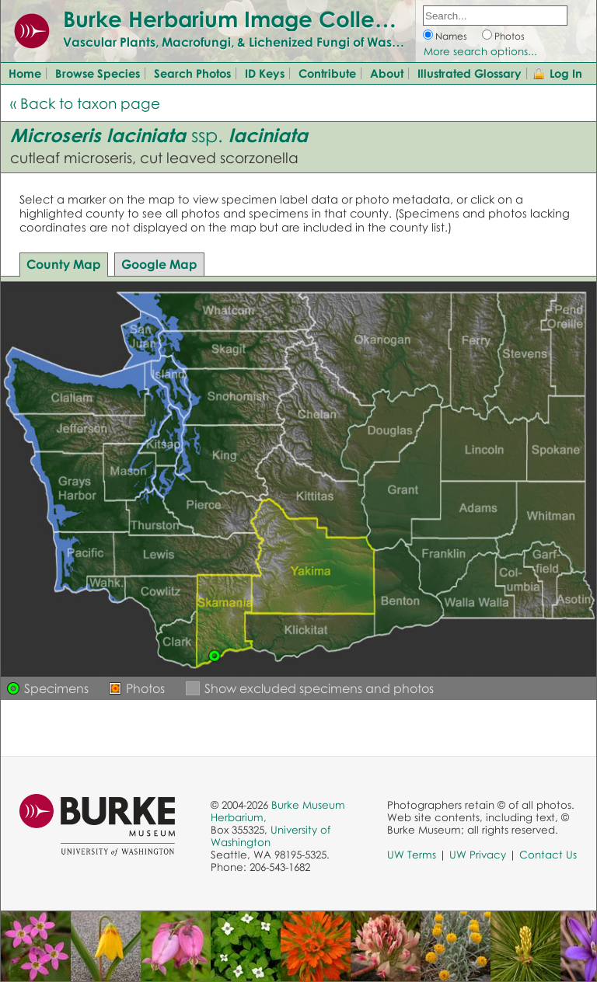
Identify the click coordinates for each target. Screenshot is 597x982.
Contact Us (548, 854)
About (386, 73)
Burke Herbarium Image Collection (245, 18)
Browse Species (97, 73)
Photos (509, 36)
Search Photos (192, 73)
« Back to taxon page (85, 103)
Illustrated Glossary (469, 73)
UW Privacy (477, 854)
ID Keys (265, 73)
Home (25, 73)
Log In (566, 73)
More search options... (480, 51)
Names (451, 36)
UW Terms (411, 854)
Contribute (327, 73)
